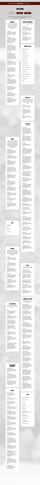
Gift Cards (28, 3)
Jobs (26, 3)
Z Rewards (14, 3)
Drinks (12, 3)
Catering (23, 3)
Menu (9, 3)
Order (17, 3)
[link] (20, 3)
